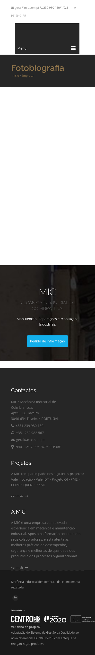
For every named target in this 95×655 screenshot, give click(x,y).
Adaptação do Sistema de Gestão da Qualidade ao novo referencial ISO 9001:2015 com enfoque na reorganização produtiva (45, 638)
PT (13, 16)
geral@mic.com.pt (25, 8)
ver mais (20, 496)
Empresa (28, 76)
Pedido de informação (47, 341)
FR (24, 16)
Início (15, 76)
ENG (18, 16)
